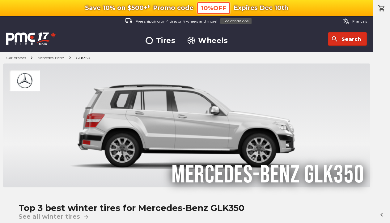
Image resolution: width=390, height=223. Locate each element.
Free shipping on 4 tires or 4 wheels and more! (188, 21)
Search (346, 39)
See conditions (235, 21)
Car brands (16, 57)
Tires (161, 41)
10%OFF (213, 7)
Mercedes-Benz (50, 57)
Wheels (208, 41)
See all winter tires (54, 216)
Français (355, 21)
